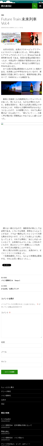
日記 (2, 15)
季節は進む (5, 357)
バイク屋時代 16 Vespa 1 (21, 204)
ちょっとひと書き (7, 313)
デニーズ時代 (6, 317)
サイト (4, 287)
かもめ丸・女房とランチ (21, 213)
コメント (6, 238)
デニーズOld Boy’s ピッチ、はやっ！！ (15, 370)
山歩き (3, 326)
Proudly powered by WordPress (10, 443)
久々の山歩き (6, 345)
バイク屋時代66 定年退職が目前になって (16, 351)
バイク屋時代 (6, 322)
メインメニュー (40, 6)
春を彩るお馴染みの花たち (10, 376)
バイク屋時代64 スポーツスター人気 (15, 382)
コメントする (19, 27)
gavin (11, 27)
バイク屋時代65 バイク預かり (12, 364)
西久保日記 (6, 6)
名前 (3, 268)
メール (4, 278)
